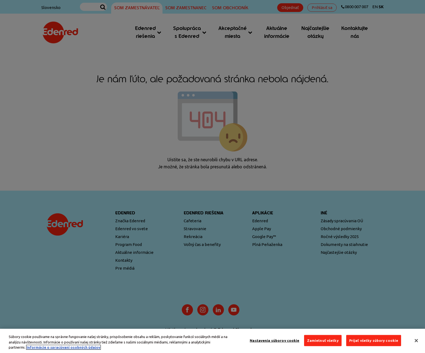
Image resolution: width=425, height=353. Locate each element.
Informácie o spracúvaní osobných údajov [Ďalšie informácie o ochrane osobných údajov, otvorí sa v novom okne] (63, 347)
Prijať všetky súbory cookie (373, 340)
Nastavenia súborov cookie (274, 340)
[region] (212, 341)
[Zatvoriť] (416, 340)
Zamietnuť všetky (323, 340)
